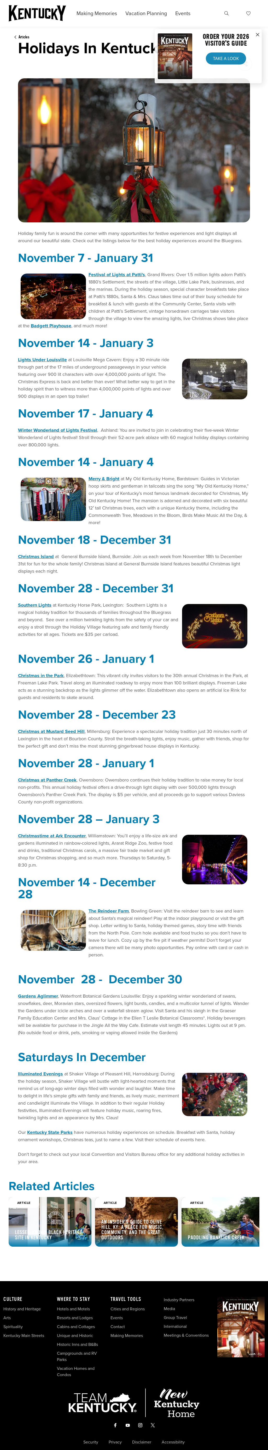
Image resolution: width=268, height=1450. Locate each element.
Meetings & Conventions (186, 1335)
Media (169, 1309)
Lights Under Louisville (42, 359)
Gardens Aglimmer (38, 996)
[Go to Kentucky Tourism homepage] (37, 13)
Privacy (115, 1442)
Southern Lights (34, 605)
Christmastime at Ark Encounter (52, 835)
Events (182, 13)
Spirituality (13, 1327)
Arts (7, 1318)
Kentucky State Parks (50, 1132)
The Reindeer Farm (109, 911)
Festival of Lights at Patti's (117, 274)
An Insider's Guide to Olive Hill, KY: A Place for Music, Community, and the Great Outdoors (132, 1230)
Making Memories (97, 13)
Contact (117, 1327)
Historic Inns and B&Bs (77, 1344)
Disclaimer (141, 1442)
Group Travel (175, 1318)
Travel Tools (125, 1299)
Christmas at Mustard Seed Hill (51, 731)
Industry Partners (179, 1300)
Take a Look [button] (226, 58)
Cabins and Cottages (76, 1327)
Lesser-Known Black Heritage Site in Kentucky (48, 1235)
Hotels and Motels (73, 1309)
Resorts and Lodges (75, 1318)
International (175, 1326)
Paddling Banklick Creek (216, 1238)
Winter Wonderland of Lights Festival (57, 430)
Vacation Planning (146, 13)
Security (90, 1442)
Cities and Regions (127, 1309)
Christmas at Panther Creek (47, 780)
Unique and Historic (75, 1336)
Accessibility (173, 1442)
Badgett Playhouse (51, 325)
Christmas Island (36, 556)
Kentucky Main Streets (23, 1336)
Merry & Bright (104, 478)
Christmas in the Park (41, 675)
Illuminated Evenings (40, 1073)
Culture (12, 1299)
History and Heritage (22, 1309)
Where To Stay (73, 1299)
